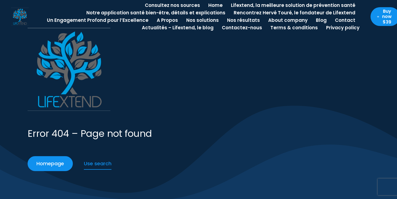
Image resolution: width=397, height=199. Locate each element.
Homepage (50, 163)
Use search (97, 163)
